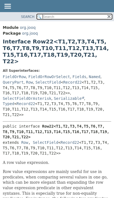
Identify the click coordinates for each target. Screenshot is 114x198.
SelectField (48, 82)
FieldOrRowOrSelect (49, 77)
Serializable (68, 98)
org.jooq (27, 27)
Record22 (72, 82)
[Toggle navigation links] (7, 6)
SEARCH (28, 17)
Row (29, 82)
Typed (8, 103)
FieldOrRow (14, 77)
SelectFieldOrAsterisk (27, 98)
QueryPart (13, 82)
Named (94, 77)
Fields (80, 77)
